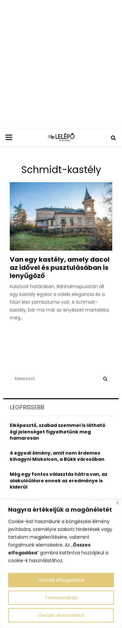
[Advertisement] (61, 64)
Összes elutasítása (61, 615)
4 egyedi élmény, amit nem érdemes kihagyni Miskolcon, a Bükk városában (57, 456)
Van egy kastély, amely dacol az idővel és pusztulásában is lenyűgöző (60, 267)
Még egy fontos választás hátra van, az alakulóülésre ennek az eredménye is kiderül (58, 480)
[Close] (117, 503)
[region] (61, 564)
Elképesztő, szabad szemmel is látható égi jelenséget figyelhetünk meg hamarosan (57, 431)
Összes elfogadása (61, 580)
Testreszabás (61, 597)
